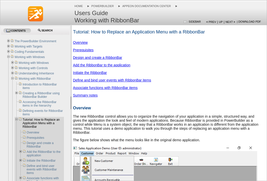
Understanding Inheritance (36, 73)
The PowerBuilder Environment (35, 41)
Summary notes (85, 95)
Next (229, 21)
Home (78, 6)
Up (221, 21)
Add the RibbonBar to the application (101, 65)
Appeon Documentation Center (146, 6)
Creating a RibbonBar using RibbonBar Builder (41, 95)
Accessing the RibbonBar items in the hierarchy (40, 103)
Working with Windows (30, 57)
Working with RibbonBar (35, 78)
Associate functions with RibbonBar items (105, 88)
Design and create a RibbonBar (97, 58)
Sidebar (195, 21)
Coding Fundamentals (29, 52)
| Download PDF (249, 21)
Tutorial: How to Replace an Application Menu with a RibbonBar (41, 123)
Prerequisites (83, 50)
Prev (212, 21)
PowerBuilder (102, 6)
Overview (80, 42)
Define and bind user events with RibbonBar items (112, 80)
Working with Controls (33, 68)
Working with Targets (29, 46)
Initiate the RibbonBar (90, 73)
